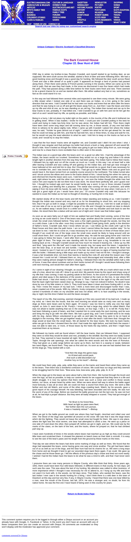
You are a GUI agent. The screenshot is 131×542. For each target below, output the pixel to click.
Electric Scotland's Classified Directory (75, 47)
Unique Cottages (45, 47)
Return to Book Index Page (81, 494)
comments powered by (14, 535)
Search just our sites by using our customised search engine (65, 26)
